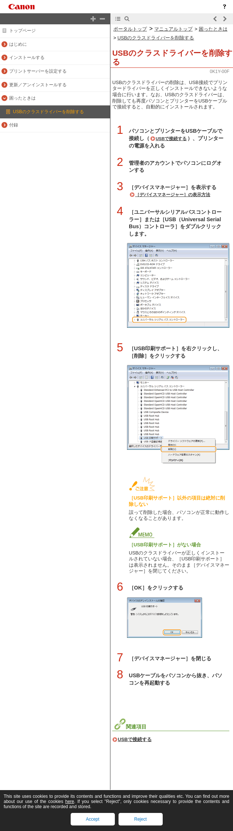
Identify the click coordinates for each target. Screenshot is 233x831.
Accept (92, 819)
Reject (140, 819)
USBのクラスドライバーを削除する (155, 38)
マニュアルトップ (173, 29)
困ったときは (213, 29)
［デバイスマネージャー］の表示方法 (172, 194)
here (69, 801)
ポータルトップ (130, 29)
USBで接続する (171, 138)
